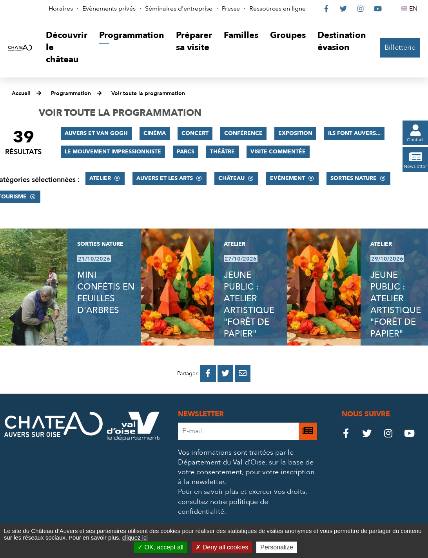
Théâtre (222, 151)
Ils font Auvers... (354, 133)
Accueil (21, 93)
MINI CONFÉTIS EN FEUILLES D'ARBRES (105, 292)
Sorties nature (353, 178)
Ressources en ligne (277, 8)
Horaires (61, 8)
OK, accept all (160, 547)
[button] (66, 47)
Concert (195, 133)
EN (414, 8)
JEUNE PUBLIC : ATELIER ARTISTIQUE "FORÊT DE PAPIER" (249, 304)
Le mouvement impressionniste (113, 151)
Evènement (287, 178)
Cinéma (154, 133)
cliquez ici (135, 537)
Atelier (100, 178)
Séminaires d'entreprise (178, 8)
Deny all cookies (222, 547)
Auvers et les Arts (164, 178)
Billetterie (399, 47)
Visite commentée (278, 151)
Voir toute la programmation (148, 93)
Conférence (243, 133)
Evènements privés (109, 8)
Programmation (71, 93)
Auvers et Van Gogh (96, 133)
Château (231, 178)
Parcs (185, 151)
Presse (231, 8)
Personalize (276, 547)
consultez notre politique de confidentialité (223, 507)
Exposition (295, 133)
